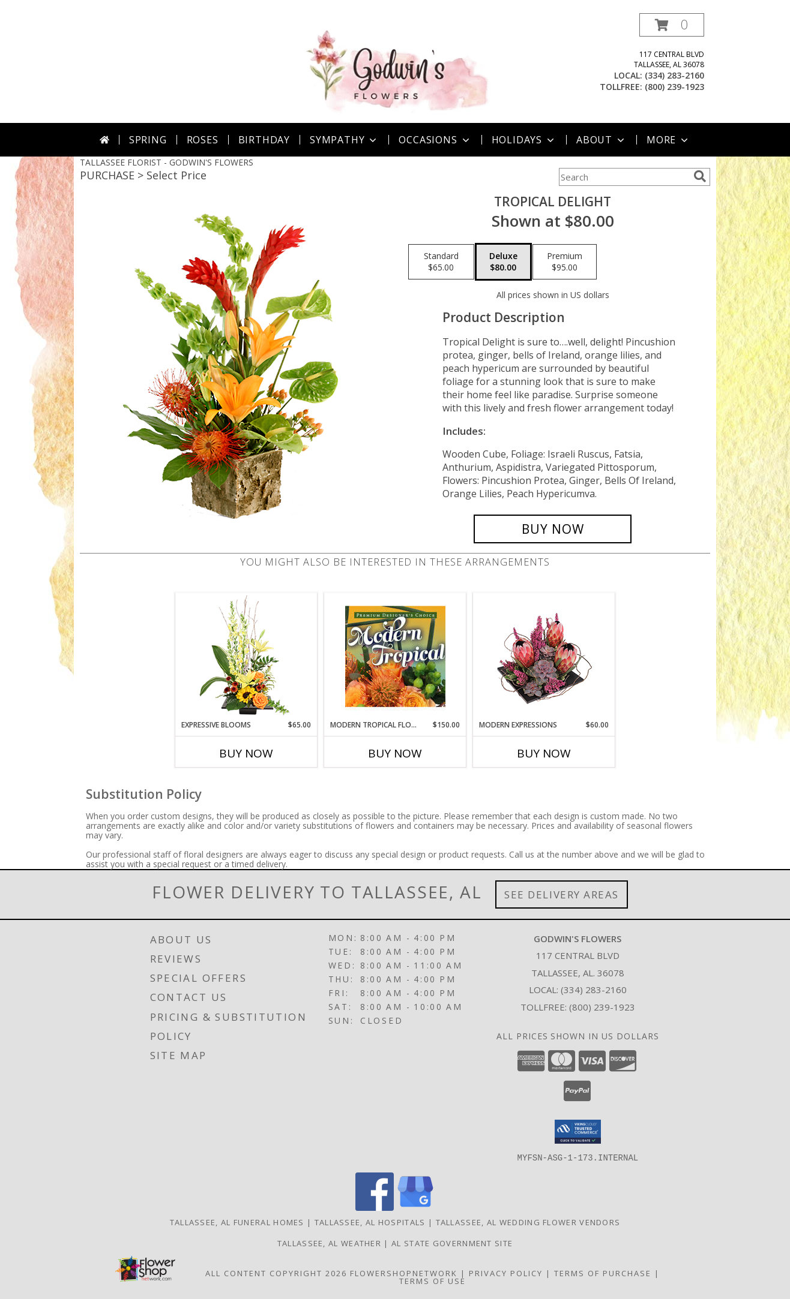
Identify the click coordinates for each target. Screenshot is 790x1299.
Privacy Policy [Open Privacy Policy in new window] (506, 1272)
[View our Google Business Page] (415, 1207)
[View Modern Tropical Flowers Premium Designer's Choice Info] (395, 656)
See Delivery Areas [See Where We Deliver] (561, 894)
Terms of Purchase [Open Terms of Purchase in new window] (602, 1272)
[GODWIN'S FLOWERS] (396, 68)
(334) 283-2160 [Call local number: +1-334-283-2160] (674, 75)
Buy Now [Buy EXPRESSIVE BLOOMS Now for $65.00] (246, 753)
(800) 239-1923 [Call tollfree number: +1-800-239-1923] (674, 86)
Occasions (435, 139)
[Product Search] (623, 177)
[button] (671, 25)
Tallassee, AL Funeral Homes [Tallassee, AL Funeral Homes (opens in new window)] (237, 1221)
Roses (203, 139)
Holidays (524, 139)
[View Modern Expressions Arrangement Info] (544, 656)
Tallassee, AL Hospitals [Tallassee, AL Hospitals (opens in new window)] (370, 1221)
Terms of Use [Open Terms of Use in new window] (432, 1280)
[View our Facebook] (374, 1207)
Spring (148, 139)
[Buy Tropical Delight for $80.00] (553, 529)
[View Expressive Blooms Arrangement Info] (246, 656)
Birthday (264, 139)
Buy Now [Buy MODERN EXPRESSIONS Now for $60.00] (544, 753)
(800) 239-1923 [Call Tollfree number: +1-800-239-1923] (602, 1007)
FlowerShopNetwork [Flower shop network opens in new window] (403, 1272)
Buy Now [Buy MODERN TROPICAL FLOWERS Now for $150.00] (395, 753)
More (668, 139)
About (601, 139)
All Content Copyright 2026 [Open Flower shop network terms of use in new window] (276, 1272)
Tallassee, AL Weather (329, 1242)
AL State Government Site (452, 1242)
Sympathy (344, 139)
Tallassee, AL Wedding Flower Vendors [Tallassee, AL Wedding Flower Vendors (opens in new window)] (528, 1221)
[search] (700, 176)
